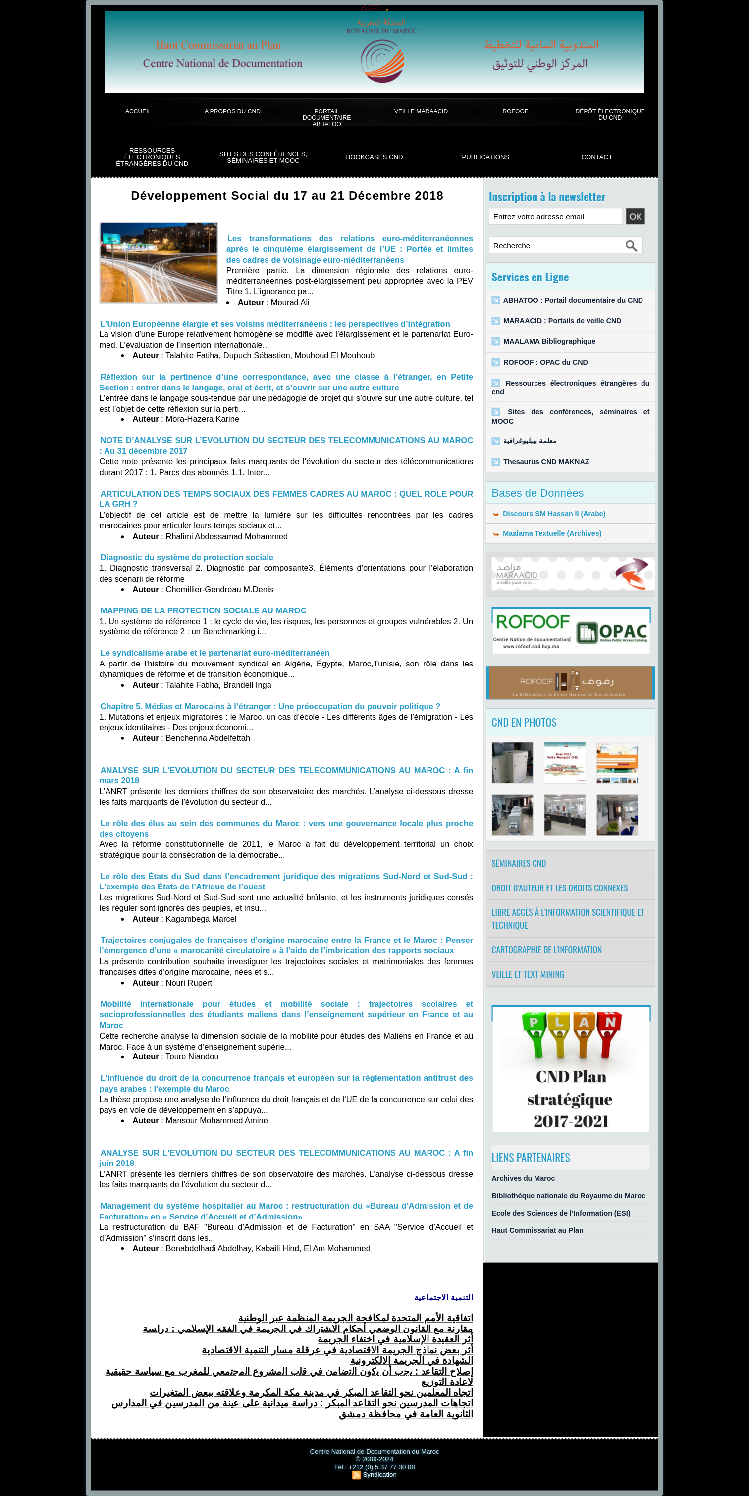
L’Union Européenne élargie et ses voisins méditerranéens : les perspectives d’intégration (275, 323)
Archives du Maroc (523, 1178)
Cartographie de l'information (546, 949)
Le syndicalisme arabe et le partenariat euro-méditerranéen (215, 653)
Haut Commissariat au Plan (537, 1230)
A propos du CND (233, 111)
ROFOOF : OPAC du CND (545, 362)
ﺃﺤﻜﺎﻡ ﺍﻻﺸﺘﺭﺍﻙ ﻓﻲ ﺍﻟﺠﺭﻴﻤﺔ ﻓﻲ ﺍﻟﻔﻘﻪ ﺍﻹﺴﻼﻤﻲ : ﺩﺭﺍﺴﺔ (308, 1328)
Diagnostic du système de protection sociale (187, 557)
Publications (485, 157)
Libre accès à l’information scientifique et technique (567, 918)
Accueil (138, 111)
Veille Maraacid (421, 111)
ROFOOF (515, 111)
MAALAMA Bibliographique (549, 341)
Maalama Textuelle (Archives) (546, 533)
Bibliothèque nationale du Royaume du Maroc (568, 1195)
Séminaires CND (518, 862)
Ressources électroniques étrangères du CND (152, 157)
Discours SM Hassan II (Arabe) (548, 513)
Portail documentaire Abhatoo (327, 118)
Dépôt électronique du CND (610, 114)
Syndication (380, 1474)
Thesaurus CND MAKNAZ (546, 461)
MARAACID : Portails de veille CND (562, 321)
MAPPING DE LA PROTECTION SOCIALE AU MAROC (204, 610)
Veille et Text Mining (527, 974)
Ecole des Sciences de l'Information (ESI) (560, 1213)
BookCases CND (374, 157)
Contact (596, 157)
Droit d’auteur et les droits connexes (559, 887)
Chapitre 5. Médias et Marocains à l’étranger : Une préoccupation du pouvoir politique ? (271, 706)
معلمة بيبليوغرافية (529, 441)
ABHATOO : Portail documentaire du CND (573, 300)
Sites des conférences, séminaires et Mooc (263, 157)
